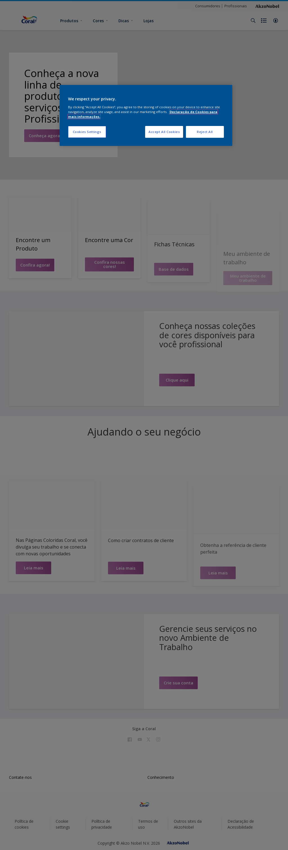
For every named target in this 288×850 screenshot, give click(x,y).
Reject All (205, 132)
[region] (146, 115)
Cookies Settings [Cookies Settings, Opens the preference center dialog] (87, 132)
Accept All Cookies (164, 132)
